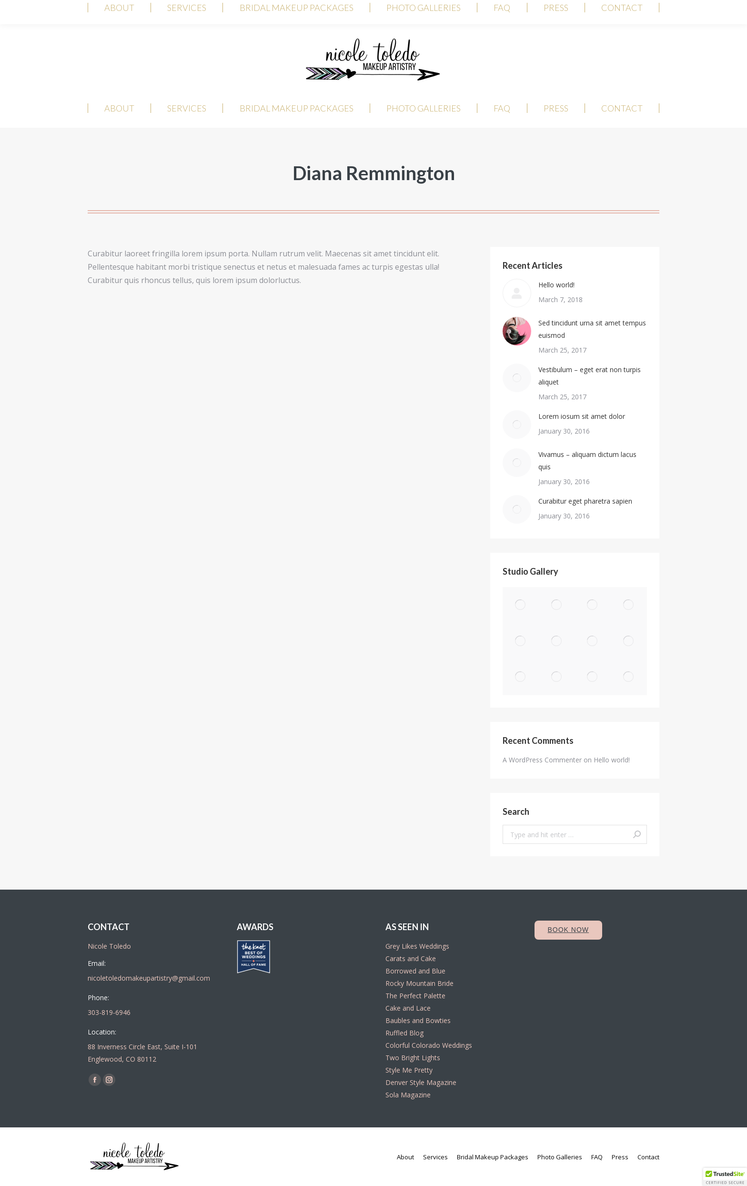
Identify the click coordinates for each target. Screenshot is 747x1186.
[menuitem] (119, 108)
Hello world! (556, 284)
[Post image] (517, 293)
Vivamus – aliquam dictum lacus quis (587, 460)
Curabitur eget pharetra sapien (585, 501)
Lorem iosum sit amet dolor (581, 416)
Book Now (568, 929)
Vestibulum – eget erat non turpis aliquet (589, 375)
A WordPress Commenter (542, 759)
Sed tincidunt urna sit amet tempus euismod (592, 329)
